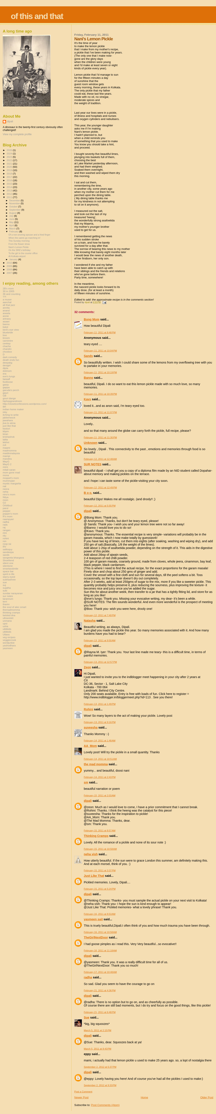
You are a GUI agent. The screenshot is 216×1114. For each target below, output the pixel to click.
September (15, 209)
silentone (8, 565)
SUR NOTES (92, 464)
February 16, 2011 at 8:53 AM (99, 914)
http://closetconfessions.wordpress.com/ (25, 403)
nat (4, 486)
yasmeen (8, 648)
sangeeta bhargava (13, 557)
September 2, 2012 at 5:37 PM (100, 1067)
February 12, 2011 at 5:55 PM (99, 505)
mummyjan (9, 480)
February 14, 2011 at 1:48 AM (99, 740)
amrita (6, 307)
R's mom (7, 516)
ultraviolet (8, 618)
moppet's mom (11, 478)
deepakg (7, 362)
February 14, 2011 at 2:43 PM (99, 777)
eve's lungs (9, 376)
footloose (8, 381)
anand (6, 310)
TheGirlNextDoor (96, 937)
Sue (86, 1017)
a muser (7, 299)
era (4, 373)
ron (4, 541)
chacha (7, 346)
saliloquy (7, 549)
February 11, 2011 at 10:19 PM (100, 372)
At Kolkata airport (17, 256)
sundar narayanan (13, 593)
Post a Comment (83, 1091)
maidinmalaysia (11, 453)
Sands (88, 356)
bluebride (8, 332)
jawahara (8, 420)
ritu (4, 535)
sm (86, 782)
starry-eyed (9, 576)
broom (6, 337)
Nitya (5, 497)
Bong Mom (91, 319)
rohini (6, 538)
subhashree (9, 579)
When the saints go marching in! (24, 238)
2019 (10, 170)
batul (5, 326)
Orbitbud (7, 505)
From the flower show (19, 244)
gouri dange (9, 398)
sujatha (7, 587)
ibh (4, 406)
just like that (9, 425)
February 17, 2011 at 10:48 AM (100, 972)
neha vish (91, 854)
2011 (10, 197)
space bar (8, 571)
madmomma (9, 450)
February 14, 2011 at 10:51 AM (100, 759)
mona (6, 475)
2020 (10, 166)
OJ (4, 502)
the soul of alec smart (14, 607)
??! (4, 296)
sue (5, 582)
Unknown (90, 442)
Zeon (87, 667)
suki (5, 590)
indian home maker (13, 409)
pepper (7, 510)
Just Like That (94, 875)
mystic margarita (12, 483)
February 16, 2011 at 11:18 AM (100, 950)
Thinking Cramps (96, 836)
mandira (7, 458)
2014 (10, 187)
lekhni (6, 442)
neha (5, 491)
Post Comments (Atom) (105, 1105)
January (13, 259)
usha (5, 626)
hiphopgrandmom (12, 401)
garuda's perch (11, 390)
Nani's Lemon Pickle (18, 247)
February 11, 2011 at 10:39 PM (100, 394)
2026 (10, 150)
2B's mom (8, 288)
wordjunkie (9, 642)
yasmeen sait (93, 919)
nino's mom (9, 494)
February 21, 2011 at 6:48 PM (99, 1012)
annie (6, 316)
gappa (6, 387)
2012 (10, 193)
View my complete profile (17, 134)
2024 (10, 153)
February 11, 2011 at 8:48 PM (99, 332)
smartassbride (10, 568)
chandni (7, 348)
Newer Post (81, 1097)
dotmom (7, 370)
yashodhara (9, 645)
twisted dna (9, 615)
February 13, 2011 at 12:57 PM (100, 662)
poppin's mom (10, 513)
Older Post (206, 1097)
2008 (10, 269)
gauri (5, 392)
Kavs (87, 399)
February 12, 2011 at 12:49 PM (100, 487)
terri (5, 601)
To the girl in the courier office (23, 253)
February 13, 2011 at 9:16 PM (99, 722)
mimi (5, 467)
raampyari (8, 519)
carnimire (8, 340)
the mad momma (96, 764)
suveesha (90, 727)
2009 (10, 266)
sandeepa (8, 552)
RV (4, 546)
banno (6, 324)
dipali (88, 511)
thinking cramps (11, 612)
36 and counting (11, 294)
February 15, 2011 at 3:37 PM (99, 870)
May (11, 222)
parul (5, 508)
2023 (10, 156)
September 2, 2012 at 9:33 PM (100, 1085)
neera (6, 489)
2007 (10, 272)
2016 (10, 180)
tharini (6, 604)
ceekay (7, 343)
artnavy (7, 318)
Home (144, 1097)
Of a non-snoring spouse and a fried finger (29, 234)
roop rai (7, 543)
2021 (10, 163)
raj (4, 527)
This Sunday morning (19, 241)
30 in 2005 (8, 291)
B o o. (88, 492)
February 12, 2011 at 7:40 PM (99, 615)
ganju (6, 384)
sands (6, 554)
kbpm (6, 431)
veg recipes (9, 637)
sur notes (8, 596)
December (15, 200)
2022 (10, 160)
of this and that (37, 16)
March (12, 228)
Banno (88, 377)
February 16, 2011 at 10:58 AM (100, 932)
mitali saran (9, 469)
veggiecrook (9, 640)
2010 (10, 262)
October (13, 206)
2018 (10, 173)
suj (4, 585)
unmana (7, 620)
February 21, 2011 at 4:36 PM (99, 990)
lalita (5, 439)
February (14, 231)
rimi (5, 532)
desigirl (7, 365)
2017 (10, 177)
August (13, 213)
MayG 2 (7, 464)
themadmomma (11, 609)
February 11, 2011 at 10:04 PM (100, 350)
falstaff (6, 379)
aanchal (7, 302)
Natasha (90, 620)
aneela (6, 313)
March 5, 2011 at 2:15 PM (97, 1030)
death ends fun (11, 359)
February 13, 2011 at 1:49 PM (99, 704)
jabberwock (9, 417)
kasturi (6, 428)
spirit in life (8, 574)
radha (88, 977)
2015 (10, 183)
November (15, 203)
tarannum (8, 598)
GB (4, 395)
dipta (5, 368)
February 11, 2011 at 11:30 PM (100, 437)
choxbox (7, 351)
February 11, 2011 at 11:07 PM (100, 412)
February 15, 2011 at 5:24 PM (99, 889)
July (11, 216)
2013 (10, 190)
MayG (6, 461)
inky (5, 412)
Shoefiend (8, 560)
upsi (5, 623)
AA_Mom (90, 746)
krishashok (9, 436)
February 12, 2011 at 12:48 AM (100, 459)
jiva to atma (9, 423)
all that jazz (9, 305)
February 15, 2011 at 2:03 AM (99, 795)
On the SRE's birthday (19, 250)
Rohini (88, 709)
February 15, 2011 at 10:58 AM (100, 849)
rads (5, 524)
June (12, 219)
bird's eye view (11, 329)
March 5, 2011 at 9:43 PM (97, 1048)
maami (6, 447)
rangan (7, 530)
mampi (6, 456)
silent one (8, 563)
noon (5, 499)
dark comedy (10, 357)
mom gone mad (11, 472)
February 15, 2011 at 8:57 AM (99, 830)
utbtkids (7, 629)
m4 (4, 445)
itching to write (11, 414)
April (12, 225)
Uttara (6, 634)
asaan (6, 321)
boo (5, 335)
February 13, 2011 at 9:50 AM (99, 640)
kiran (5, 434)
